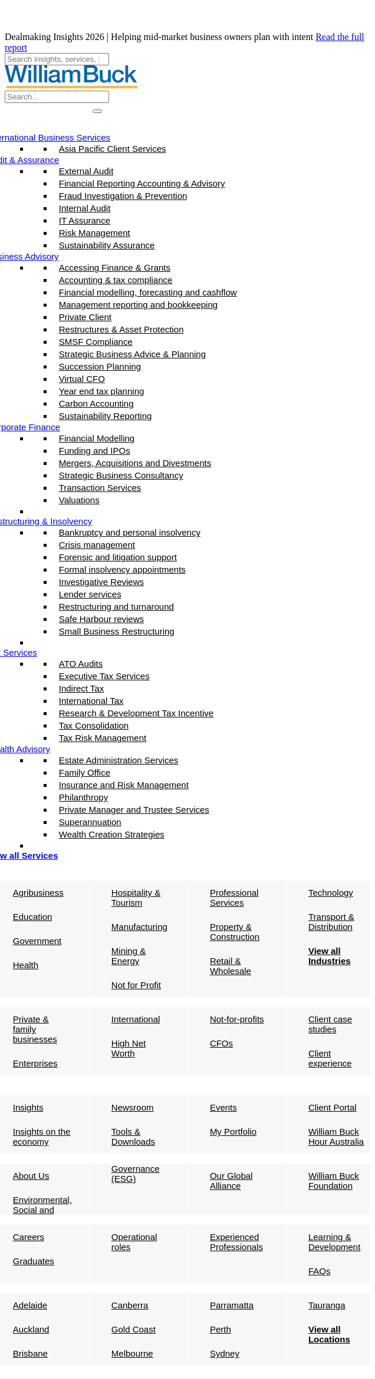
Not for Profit (136, 985)
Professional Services (234, 898)
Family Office (84, 772)
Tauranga (327, 1305)
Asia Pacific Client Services (112, 149)
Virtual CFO (82, 379)
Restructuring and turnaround (116, 607)
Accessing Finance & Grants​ (114, 267)
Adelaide (30, 1305)
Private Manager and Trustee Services (134, 810)
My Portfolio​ (233, 1132)
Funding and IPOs (94, 451)
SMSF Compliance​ (96, 342)
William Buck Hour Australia (336, 1137)
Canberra (130, 1305)
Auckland (31, 1329)
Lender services (90, 594)
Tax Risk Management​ (102, 738)
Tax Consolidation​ (94, 725)
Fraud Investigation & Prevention (123, 196)
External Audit (86, 171)
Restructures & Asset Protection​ (121, 329)
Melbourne (132, 1353)
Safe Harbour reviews (101, 619)
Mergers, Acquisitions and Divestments (135, 463)
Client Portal (332, 1107)
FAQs (319, 1271)
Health (25, 965)
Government (37, 941)
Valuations (79, 500)
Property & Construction (234, 932)
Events (223, 1107)
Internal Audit (85, 208)
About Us (31, 1176)
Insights (28, 1107)
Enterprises (35, 1063)
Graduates (33, 1261)
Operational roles (134, 1242)
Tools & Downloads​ (133, 1137)
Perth (220, 1329)
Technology (330, 893)
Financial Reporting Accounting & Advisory (142, 183)
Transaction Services (100, 488)
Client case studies (330, 1024)
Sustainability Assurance (107, 245)
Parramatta (232, 1305)
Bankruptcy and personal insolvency (129, 532)
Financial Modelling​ (96, 438)
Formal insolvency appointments (122, 569)
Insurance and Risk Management (124, 785)
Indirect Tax (81, 688)
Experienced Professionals (236, 1242)
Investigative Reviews (101, 582)
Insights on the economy (42, 1137)
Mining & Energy (128, 956)
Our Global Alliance (231, 1181)
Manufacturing (139, 927)
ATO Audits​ (81, 664)
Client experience (329, 1058)
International (135, 1019)
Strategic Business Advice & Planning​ (132, 354)
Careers (28, 1237)
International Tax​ (91, 701)
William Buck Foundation (333, 1181)
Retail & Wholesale (230, 966)
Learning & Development (334, 1242)
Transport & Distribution (331, 922)
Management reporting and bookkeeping (138, 305)
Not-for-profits (237, 1019)
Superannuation (90, 822)
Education (32, 917)
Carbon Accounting (96, 403)
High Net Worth (128, 1048)
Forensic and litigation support (118, 557)
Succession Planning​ (100, 366)
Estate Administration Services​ (119, 760)
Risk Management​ (94, 233)
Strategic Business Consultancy (121, 475)
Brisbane (30, 1353)
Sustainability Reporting (105, 416)
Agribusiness (38, 893)
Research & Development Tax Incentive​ (136, 713)
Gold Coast (133, 1329)
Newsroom (132, 1107)
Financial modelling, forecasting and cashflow (148, 292)
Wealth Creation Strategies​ (112, 834)
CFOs (221, 1043)
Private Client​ (85, 317)
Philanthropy (83, 797)
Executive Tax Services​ (104, 676)
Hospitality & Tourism (135, 898)
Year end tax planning (101, 391)
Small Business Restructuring (117, 631)
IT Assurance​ (84, 220)
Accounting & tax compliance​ (116, 280)
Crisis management (97, 545)
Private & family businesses (35, 1029)
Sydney (224, 1353)
